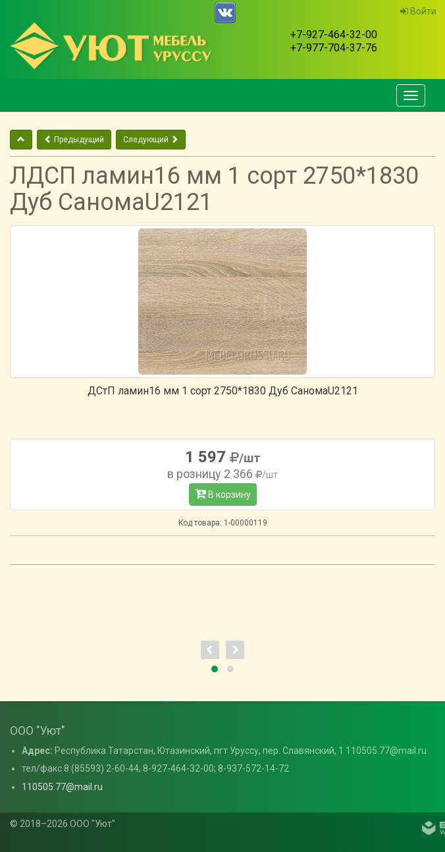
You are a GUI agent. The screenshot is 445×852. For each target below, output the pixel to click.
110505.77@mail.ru (62, 787)
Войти (418, 11)
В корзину (223, 494)
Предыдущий (74, 139)
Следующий (150, 139)
